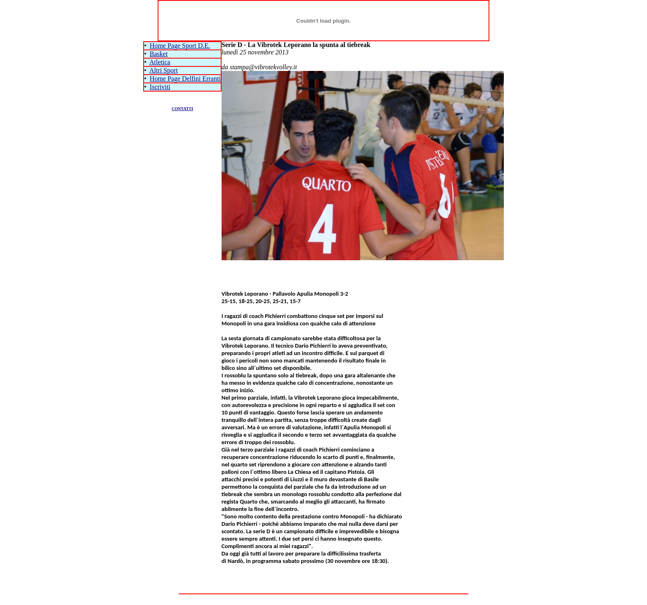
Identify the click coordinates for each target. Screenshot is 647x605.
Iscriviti (160, 86)
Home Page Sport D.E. (180, 45)
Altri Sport (163, 70)
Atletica (159, 62)
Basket (159, 53)
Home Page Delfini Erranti (185, 78)
